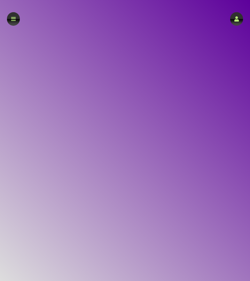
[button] (236, 19)
